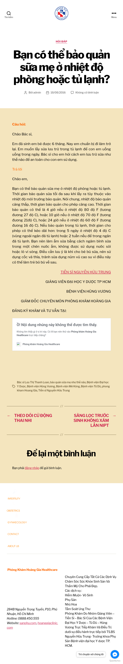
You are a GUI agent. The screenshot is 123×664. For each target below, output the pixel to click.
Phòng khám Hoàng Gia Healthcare (43, 654)
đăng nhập (32, 448)
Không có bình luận (87, 94)
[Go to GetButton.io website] (114, 661)
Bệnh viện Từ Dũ (91, 366)
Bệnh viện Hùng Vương (41, 366)
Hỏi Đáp (61, 43)
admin (37, 94)
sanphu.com (28, 603)
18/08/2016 (58, 94)
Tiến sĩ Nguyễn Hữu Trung (54, 370)
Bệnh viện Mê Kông (68, 366)
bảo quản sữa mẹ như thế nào (68, 362)
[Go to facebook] (115, 654)
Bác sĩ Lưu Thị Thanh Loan (33, 362)
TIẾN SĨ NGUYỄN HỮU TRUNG (86, 274)
